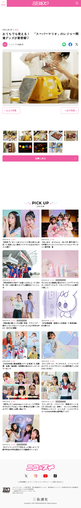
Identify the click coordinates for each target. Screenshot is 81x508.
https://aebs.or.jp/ (17, 493)
